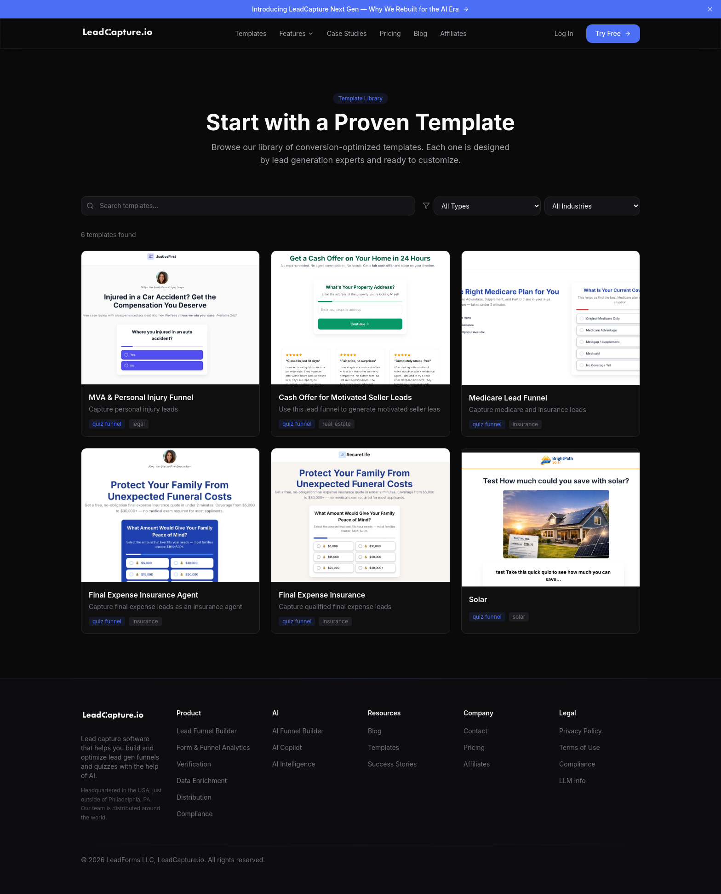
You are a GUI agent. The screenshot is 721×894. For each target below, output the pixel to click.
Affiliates (453, 33)
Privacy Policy (580, 731)
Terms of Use (579, 747)
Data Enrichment (202, 780)
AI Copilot (287, 747)
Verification (194, 764)
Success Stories (392, 764)
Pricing (390, 33)
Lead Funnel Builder (207, 731)
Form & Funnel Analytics (213, 747)
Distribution (194, 797)
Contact (475, 731)
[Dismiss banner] (709, 9)
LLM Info (572, 780)
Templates (250, 33)
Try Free (613, 33)
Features (296, 33)
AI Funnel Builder (298, 731)
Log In (564, 33)
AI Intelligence (293, 764)
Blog (421, 33)
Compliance (195, 814)
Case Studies (347, 33)
